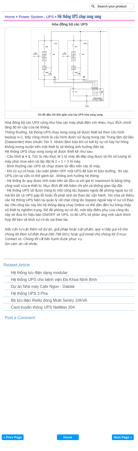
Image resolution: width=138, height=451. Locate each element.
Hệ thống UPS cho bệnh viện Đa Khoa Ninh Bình (54, 279)
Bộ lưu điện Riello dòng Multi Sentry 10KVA (49, 300)
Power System (31, 17)
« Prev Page (12, 437)
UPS (50, 17)
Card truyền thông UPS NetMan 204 (43, 307)
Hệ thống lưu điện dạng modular (39, 273)
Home (10, 17)
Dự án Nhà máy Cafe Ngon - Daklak (43, 286)
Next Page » (123, 437)
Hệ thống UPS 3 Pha (29, 293)
